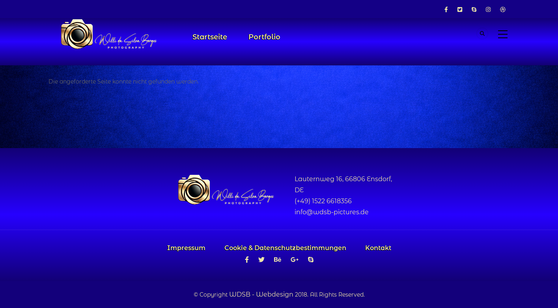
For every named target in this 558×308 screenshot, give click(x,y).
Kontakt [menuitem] (378, 248)
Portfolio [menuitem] (264, 37)
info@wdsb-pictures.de (332, 212)
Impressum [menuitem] (186, 248)
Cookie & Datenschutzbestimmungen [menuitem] (285, 248)
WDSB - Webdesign (261, 294)
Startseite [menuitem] (209, 37)
